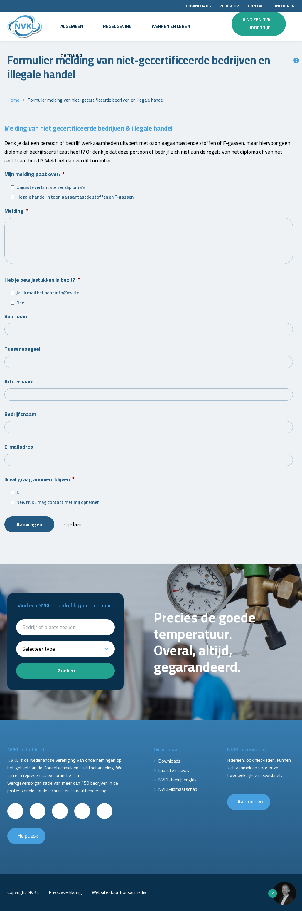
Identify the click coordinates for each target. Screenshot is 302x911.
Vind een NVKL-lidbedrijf (259, 23)
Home (13, 99)
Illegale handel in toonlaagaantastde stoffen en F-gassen (75, 197)
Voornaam (16, 317)
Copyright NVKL (23, 892)
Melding (16, 210)
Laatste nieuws (173, 770)
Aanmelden (250, 802)
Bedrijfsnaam (20, 415)
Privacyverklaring (65, 892)
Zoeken (66, 671)
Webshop (229, 6)
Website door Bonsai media (119, 892)
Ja (18, 493)
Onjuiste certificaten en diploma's (50, 187)
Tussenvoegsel (22, 349)
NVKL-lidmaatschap (177, 789)
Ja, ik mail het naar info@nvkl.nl (48, 293)
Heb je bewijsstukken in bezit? (42, 280)
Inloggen (285, 6)
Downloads (198, 6)
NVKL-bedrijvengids (177, 780)
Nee (20, 303)
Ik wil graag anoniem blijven (39, 480)
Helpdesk (28, 836)
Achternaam (18, 382)
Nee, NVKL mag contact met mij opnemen (57, 503)
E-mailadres (18, 447)
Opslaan (74, 525)
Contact (257, 6)
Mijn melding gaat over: (34, 174)
